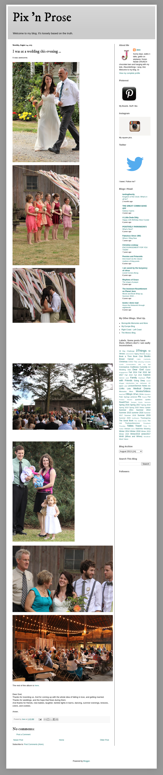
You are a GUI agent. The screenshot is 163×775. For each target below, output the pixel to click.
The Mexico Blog (128, 333)
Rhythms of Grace (130, 280)
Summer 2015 (125, 413)
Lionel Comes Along (130, 273)
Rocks (140, 402)
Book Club (138, 356)
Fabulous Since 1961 (131, 236)
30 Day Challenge (126, 351)
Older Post (104, 740)
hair (137, 383)
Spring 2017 (135, 405)
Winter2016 (135, 434)
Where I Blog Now (129, 238)
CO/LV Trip (132, 362)
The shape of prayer (130, 282)
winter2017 (145, 434)
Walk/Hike (139, 429)
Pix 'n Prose (42, 17)
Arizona (142, 354)
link (149, 386)
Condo (121, 364)
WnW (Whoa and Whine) (130, 436)
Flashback (141, 378)
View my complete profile (129, 73)
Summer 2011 (126, 410)
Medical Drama (141, 388)
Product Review (125, 399)
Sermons (147, 402)
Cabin (139, 359)
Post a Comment (23, 734)
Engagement (123, 372)
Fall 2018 (129, 375)
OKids (141, 394)
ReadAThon (124, 402)
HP (149, 383)
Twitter (121, 429)
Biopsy (148, 354)
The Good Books (140, 421)
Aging (136, 354)
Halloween (143, 383)
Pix (139, 396)
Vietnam (127, 429)
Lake (125, 386)
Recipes (134, 402)
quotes (147, 399)
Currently (143, 367)
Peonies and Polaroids (132, 256)
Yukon (126, 439)
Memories (122, 391)
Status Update (144, 407)
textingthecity (128, 194)
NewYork (122, 394)
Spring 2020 (134, 407)
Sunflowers (135, 418)
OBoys (129, 394)
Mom (131, 391)
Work (121, 439)
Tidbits (130, 426)
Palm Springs (124, 397)
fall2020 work (124, 378)
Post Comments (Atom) (34, 744)
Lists (129, 389)
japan (121, 386)
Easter (148, 370)
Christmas (123, 362)
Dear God (138, 369)
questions (138, 399)
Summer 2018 (130, 415)
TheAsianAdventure (132, 423)
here (37, 685)
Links (121, 388)
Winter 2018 (135, 431)
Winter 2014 (124, 431)
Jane (138, 50)
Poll (149, 397)
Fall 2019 (138, 375)
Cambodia (147, 359)
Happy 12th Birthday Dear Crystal (135, 220)
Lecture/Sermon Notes (137, 386)
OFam (135, 394)
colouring (141, 362)
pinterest (134, 397)
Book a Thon (125, 356)
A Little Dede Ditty (130, 217)
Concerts (147, 362)
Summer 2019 (144, 415)
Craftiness (134, 367)
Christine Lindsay (130, 245)
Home (61, 740)
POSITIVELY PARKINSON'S (134, 227)
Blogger (86, 761)
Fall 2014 (133, 372)
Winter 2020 (124, 434)
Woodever (147, 436)
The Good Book (126, 421)
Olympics (147, 394)
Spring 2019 (124, 407)
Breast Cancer (126, 359)
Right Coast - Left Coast (131, 330)
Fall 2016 (142, 372)
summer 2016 (137, 413)
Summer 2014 (143, 410)
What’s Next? (127, 229)
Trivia (145, 426)
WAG (133, 429)
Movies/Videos (143, 391)
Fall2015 (146, 375)
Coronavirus (124, 367)
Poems (144, 397)
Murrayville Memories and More (134, 323)
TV (149, 426)
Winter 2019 (145, 431)
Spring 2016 (124, 405)
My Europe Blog (128, 326)
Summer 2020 (125, 418)
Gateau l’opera (128, 211)
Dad (129, 370)
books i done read (130, 303)
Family (133, 377)
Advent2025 (130, 354)
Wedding (147, 429)
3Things (141, 350)
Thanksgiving (145, 418)
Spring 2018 (145, 405)
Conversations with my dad (138, 364)
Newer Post (18, 740)
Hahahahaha (130, 383)
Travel (138, 426)
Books (147, 356)
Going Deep (139, 381)
